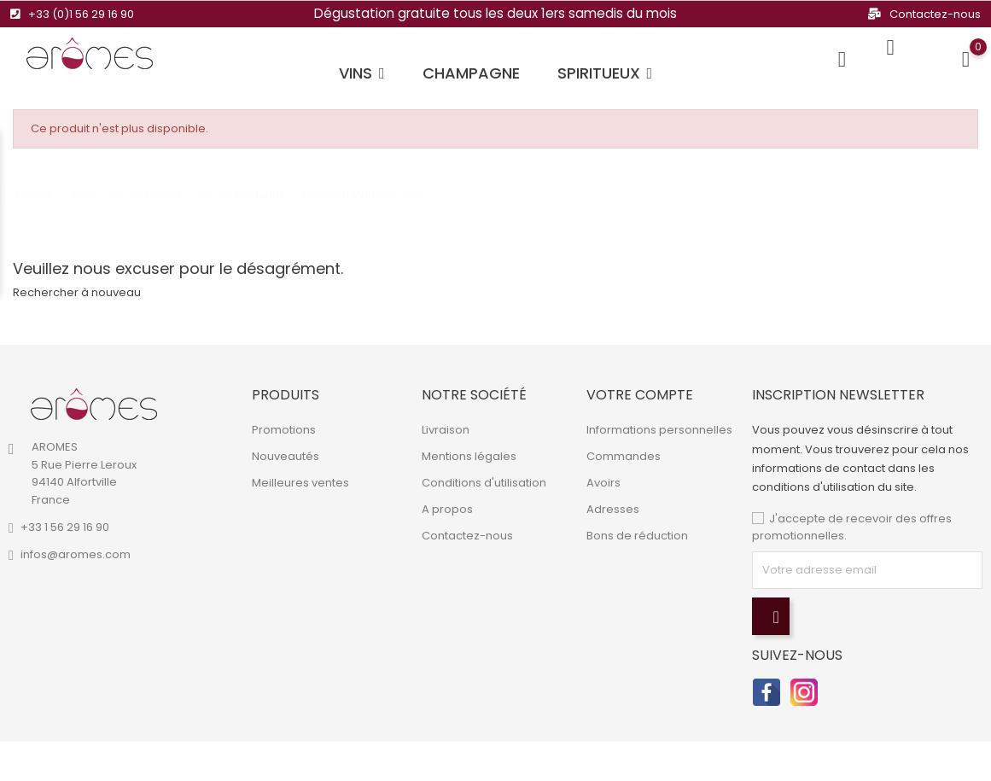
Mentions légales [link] (469, 456)
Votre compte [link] (639, 395)
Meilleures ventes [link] (300, 483)
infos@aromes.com (75, 554)
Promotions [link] (284, 430)
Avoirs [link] (603, 483)
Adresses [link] (612, 509)
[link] (94, 405)
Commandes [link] (623, 456)
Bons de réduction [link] (637, 535)
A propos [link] (447, 509)
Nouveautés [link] (285, 456)
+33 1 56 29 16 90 (64, 527)
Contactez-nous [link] (467, 535)
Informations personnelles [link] (659, 430)
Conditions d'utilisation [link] (484, 483)
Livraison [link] (445, 430)
